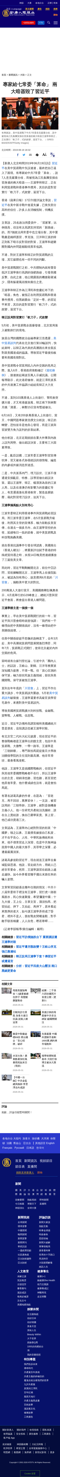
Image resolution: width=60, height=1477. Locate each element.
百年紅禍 (28, 1392)
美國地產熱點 (24, 1304)
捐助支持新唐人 (25, 1172)
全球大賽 (31, 1208)
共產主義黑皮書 (32, 1400)
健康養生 (43, 1271)
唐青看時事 (44, 1250)
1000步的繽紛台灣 (35, 1348)
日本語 (30, 1147)
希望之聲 (20, 1448)
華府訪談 (22, 1246)
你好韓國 (31, 1322)
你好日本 (31, 1318)
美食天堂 (31, 1326)
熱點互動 (43, 1226)
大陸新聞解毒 (45, 1262)
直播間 (32, 1166)
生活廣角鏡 (32, 1314)
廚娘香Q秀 (32, 1342)
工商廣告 (28, 1417)
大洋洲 (45, 1138)
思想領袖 (43, 1238)
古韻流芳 (21, 1284)
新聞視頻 (23, 1217)
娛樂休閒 (33, 1309)
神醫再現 (41, 1292)
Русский (19, 1147)
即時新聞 (44, 1199)
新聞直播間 (29, 23)
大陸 (22, 75)
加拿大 (26, 1138)
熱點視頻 (31, 1199)
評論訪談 (45, 1217)
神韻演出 (19, 1208)
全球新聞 (22, 1222)
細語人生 (43, 1266)
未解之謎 (21, 1276)
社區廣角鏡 (23, 1254)
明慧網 (6, 1452)
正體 (50, 3)
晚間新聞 (22, 1234)
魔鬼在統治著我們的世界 (36, 1380)
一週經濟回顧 (24, 1250)
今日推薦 (19, 1203)
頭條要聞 (19, 1199)
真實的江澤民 (30, 1388)
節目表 (20, 1166)
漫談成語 (21, 1292)
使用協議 (7, 1434)
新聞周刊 (22, 1242)
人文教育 (23, 1271)
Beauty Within (34, 1334)
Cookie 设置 (30, 1473)
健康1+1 (41, 1276)
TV (41, 23)
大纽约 (17, 1138)
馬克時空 (43, 1258)
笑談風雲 (21, 1280)
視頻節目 (46, 1160)
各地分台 (39, 3)
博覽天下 (31, 1203)
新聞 (18, 1183)
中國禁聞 (22, 1230)
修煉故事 (28, 1412)
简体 (55, 3)
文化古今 (21, 1300)
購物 (39, 1172)
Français (7, 1147)
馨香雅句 (21, 1288)
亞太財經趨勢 (24, 1258)
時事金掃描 (44, 1230)
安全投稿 (20, 1434)
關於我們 (21, 1430)
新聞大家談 (44, 1222)
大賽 (29, 3)
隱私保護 (46, 1430)
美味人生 (31, 1330)
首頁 (4, 75)
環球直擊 (22, 1226)
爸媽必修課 (22, 1296)
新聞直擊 (22, 1238)
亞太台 (27, 1143)
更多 (52, 1452)
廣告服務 (33, 1434)
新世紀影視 (40, 1452)
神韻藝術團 (22, 1444)
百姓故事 (28, 1404)
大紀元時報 (37, 1444)
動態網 (17, 1452)
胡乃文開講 (42, 1284)
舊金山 (17, 1143)
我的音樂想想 (34, 1354)
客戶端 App (9, 1438)
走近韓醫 (41, 1296)
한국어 (40, 1147)
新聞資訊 (13, 75)
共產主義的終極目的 (34, 1376)
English (50, 1143)
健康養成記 (42, 1288)
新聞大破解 (44, 1242)
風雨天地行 (29, 1396)
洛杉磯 (36, 1138)
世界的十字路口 (47, 1254)
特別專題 (30, 1359)
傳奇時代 (28, 1368)
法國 (9, 1143)
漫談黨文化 (29, 1408)
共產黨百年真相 (32, 1372)
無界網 (27, 1452)
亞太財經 (22, 1262)
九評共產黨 (29, 1384)
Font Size (44, 154)
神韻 (21, 3)
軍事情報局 (44, 1246)
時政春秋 (43, 1234)
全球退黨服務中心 (38, 1448)
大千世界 (31, 1338)
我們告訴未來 (30, 1364)
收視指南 (34, 1430)
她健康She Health (46, 1280)
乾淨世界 (7, 1448)
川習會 (29, 688)
